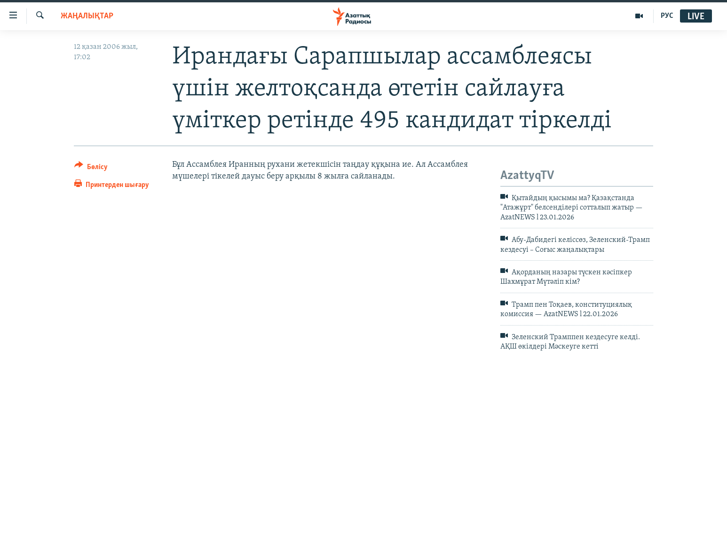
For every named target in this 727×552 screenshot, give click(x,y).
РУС (667, 16)
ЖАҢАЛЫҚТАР (87, 16)
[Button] (91, 168)
